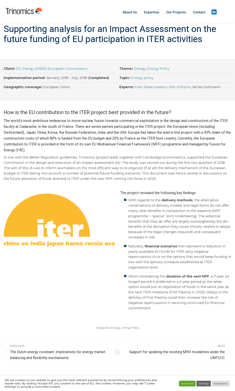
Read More (220, 383)
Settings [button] (204, 383)
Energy (139, 69)
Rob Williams (180, 87)
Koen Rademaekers (151, 87)
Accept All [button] (187, 383)
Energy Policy (158, 69)
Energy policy (142, 78)
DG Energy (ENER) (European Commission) (51, 69)
